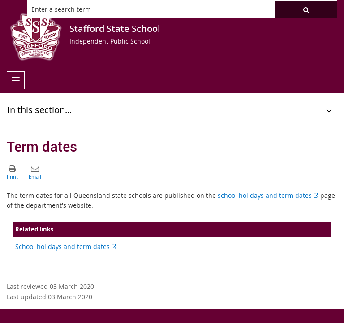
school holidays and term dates (268, 195)
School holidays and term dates (65, 246)
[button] (306, 9)
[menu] (16, 80)
